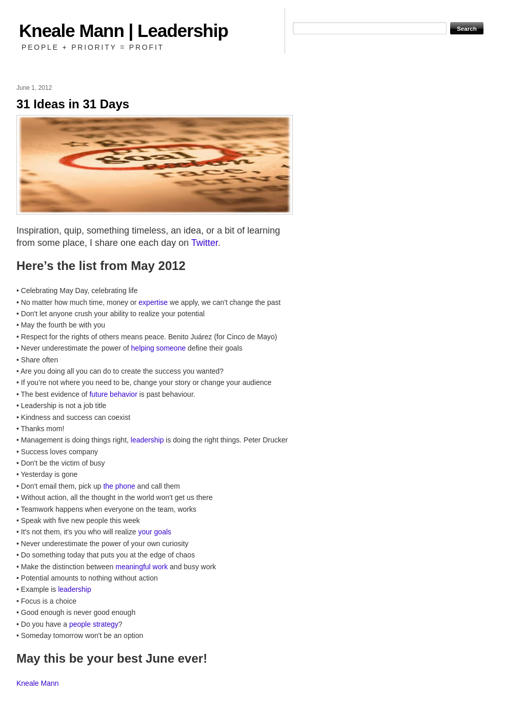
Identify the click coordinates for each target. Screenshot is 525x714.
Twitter (204, 243)
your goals (154, 532)
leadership (147, 440)
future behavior (113, 394)
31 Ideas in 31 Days (72, 104)
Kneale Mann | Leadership (123, 31)
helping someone (158, 348)
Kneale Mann (37, 683)
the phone (119, 486)
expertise (153, 302)
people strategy (93, 624)
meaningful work (141, 567)
